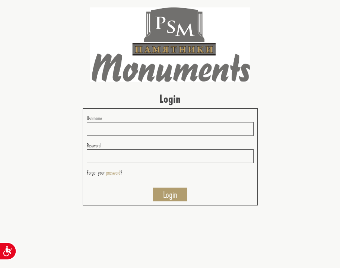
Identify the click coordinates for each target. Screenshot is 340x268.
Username (94, 118)
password (113, 172)
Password (94, 145)
